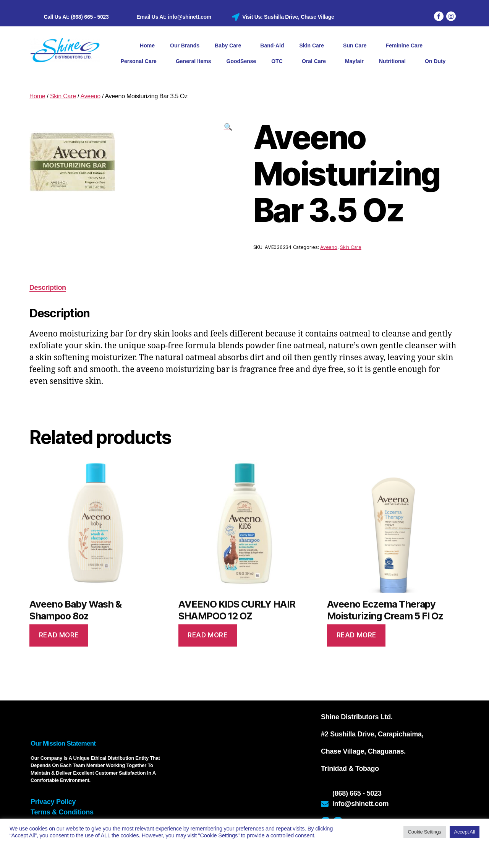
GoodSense (241, 61)
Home (147, 45)
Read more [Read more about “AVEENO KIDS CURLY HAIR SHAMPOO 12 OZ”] (207, 635)
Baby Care (230, 46)
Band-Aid (272, 45)
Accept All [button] (464, 832)
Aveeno (90, 96)
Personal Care (140, 61)
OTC (279, 61)
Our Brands (184, 45)
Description (47, 287)
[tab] (47, 288)
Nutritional (394, 61)
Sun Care (356, 46)
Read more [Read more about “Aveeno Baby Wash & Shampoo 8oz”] (59, 635)
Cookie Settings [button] (424, 832)
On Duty (435, 61)
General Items (193, 61)
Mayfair (354, 61)
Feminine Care (406, 46)
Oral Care (316, 61)
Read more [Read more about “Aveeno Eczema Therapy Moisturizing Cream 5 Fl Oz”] (356, 635)
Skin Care (314, 46)
